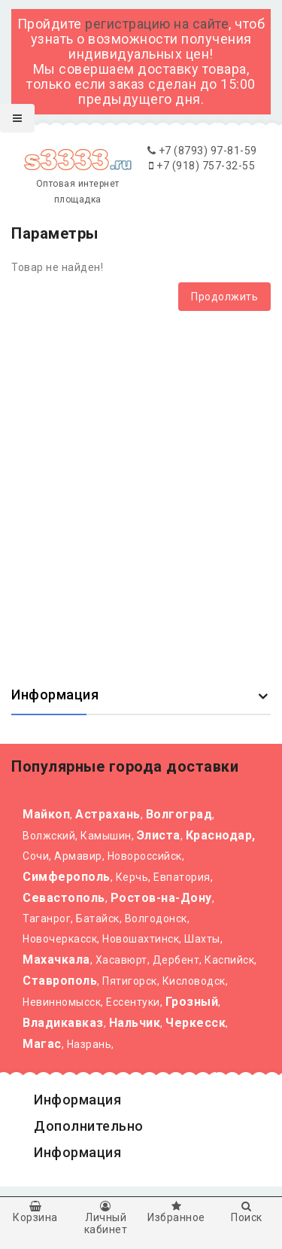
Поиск (246, 1212)
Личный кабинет (106, 1218)
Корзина (35, 1212)
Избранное (176, 1212)
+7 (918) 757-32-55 (202, 166)
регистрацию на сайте (157, 24)
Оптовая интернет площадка (77, 178)
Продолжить (224, 297)
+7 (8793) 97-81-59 (202, 151)
